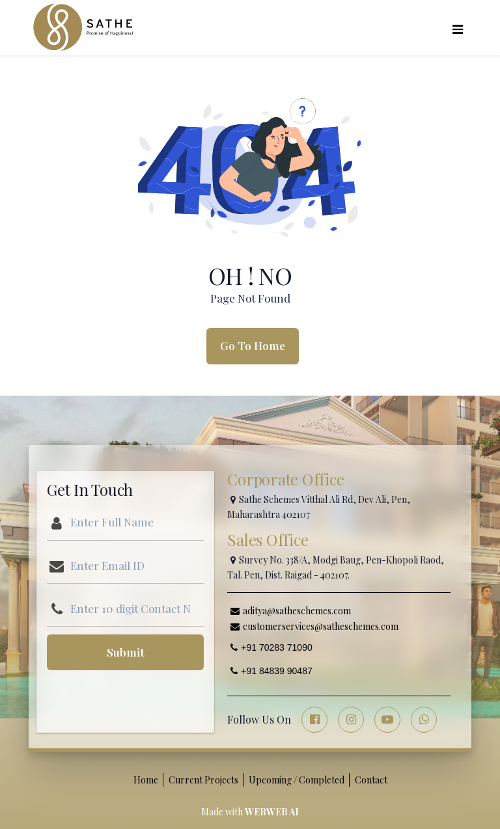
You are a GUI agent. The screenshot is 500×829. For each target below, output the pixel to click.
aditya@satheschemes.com (290, 611)
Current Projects (203, 780)
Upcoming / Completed (296, 780)
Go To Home (252, 345)
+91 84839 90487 (271, 671)
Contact (371, 780)
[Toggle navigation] (457, 27)
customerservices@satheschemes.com (314, 626)
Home (145, 780)
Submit (126, 652)
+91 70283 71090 (271, 647)
